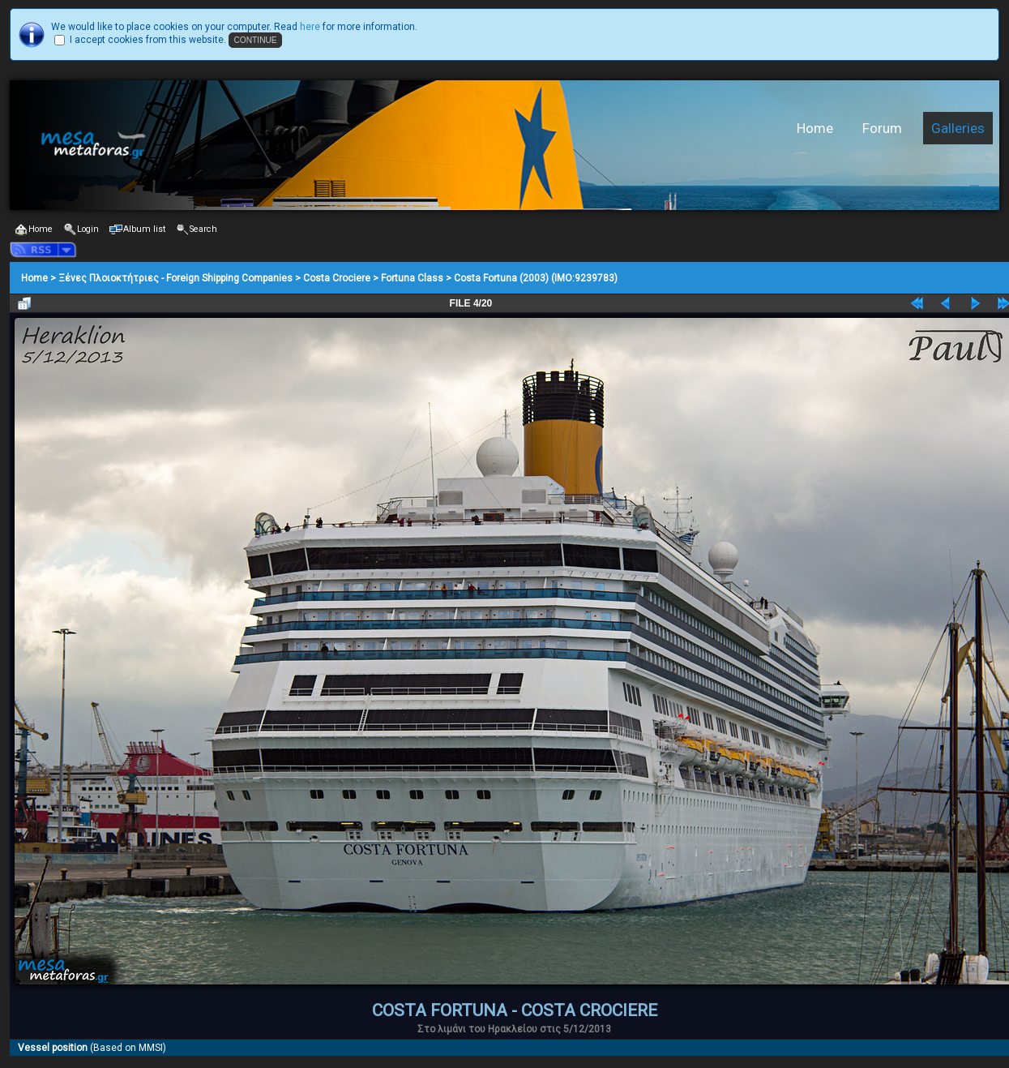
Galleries (958, 128)
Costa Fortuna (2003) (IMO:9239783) (536, 278)
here (310, 26)
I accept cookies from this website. (148, 39)
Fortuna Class (412, 278)
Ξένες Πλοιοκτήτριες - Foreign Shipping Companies (175, 278)
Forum (882, 128)
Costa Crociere (336, 278)
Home (815, 128)
